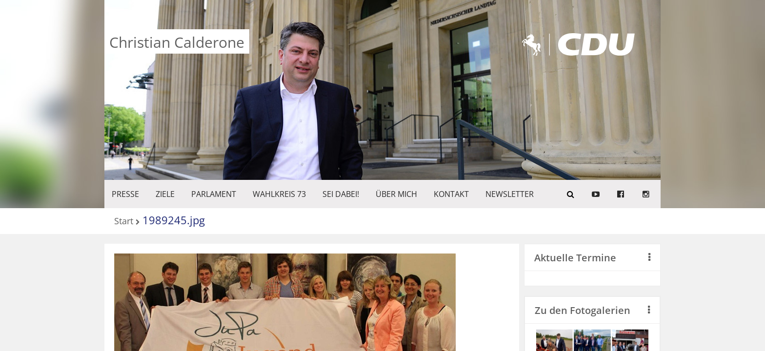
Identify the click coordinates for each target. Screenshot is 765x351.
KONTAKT (451, 194)
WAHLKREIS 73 (279, 194)
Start (123, 221)
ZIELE (165, 194)
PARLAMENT (213, 194)
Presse (125, 194)
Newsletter (509, 194)
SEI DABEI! (340, 194)
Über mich (396, 194)
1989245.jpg (173, 220)
